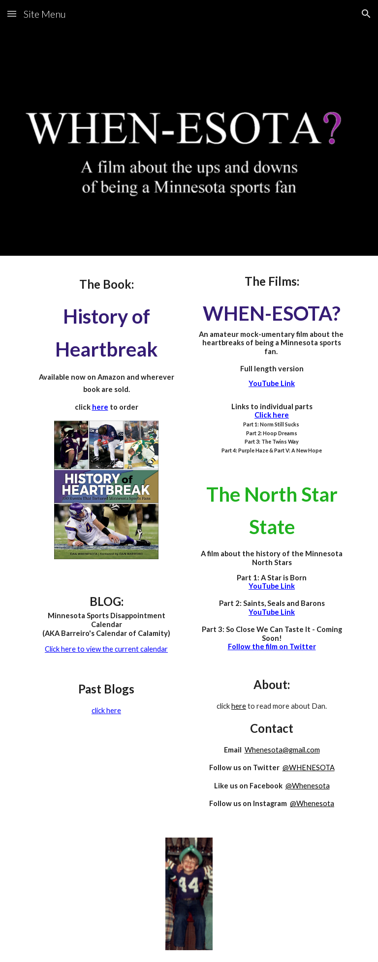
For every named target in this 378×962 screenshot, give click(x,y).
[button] (12, 13)
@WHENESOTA (309, 767)
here (238, 706)
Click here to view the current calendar (106, 649)
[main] (106, 344)
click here (106, 710)
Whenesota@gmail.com (282, 750)
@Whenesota (307, 786)
